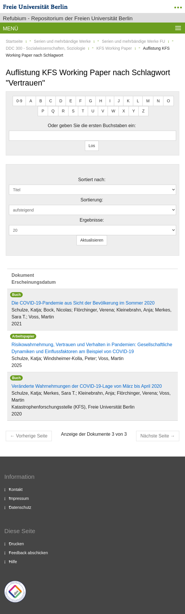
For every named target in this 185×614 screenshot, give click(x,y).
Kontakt (15, 489)
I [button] (109, 101)
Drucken (16, 543)
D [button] (60, 101)
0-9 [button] (19, 101)
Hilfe (13, 561)
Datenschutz (20, 507)
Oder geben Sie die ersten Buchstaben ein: (92, 125)
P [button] (42, 111)
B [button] (40, 101)
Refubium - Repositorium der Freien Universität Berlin (68, 18)
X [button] (123, 111)
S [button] (73, 111)
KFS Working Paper (114, 48)
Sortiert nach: (91, 179)
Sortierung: (92, 199)
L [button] (138, 101)
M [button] (148, 101)
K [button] (128, 101)
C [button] (50, 101)
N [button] (158, 101)
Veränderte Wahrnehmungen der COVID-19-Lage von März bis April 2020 (87, 386)
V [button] (103, 111)
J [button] (119, 101)
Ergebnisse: (92, 220)
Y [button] (133, 111)
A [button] (30, 101)
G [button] (90, 101)
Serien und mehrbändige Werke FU (133, 41)
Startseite (14, 41)
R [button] (63, 111)
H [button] (100, 101)
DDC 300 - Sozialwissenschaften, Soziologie (45, 48)
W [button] (113, 111)
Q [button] (53, 111)
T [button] (83, 111)
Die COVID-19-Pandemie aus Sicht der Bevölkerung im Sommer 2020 (83, 302)
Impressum (19, 498)
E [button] (70, 101)
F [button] (80, 101)
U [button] (92, 111)
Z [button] (143, 111)
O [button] (168, 101)
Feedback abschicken (28, 552)
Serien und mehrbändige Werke (62, 41)
